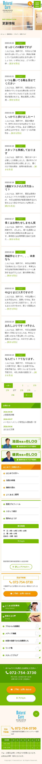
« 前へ (8, 385)
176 (7, 390)
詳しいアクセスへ (21, 567)
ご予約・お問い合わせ (20, 593)
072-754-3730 (21, 582)
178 (21, 390)
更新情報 (9, 34)
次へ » (28, 395)
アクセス (21, 698)
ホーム (2, 34)
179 (28, 390)
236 (12, 395)
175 (34, 385)
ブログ (16, 34)
